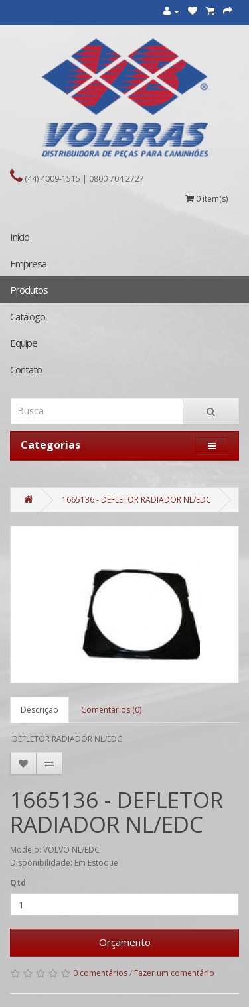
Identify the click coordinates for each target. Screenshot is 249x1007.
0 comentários (100, 972)
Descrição (39, 709)
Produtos (29, 289)
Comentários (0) (111, 709)
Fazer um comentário (174, 972)
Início (19, 236)
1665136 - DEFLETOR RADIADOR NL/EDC (136, 499)
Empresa (28, 263)
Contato (26, 369)
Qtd (18, 882)
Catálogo (27, 316)
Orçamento (125, 942)
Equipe (23, 342)
